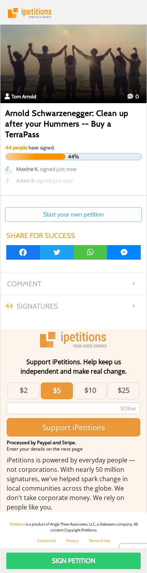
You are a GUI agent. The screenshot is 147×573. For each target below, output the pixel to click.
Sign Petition (73, 561)
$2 (23, 390)
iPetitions (73, 13)
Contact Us (46, 540)
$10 (90, 390)
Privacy (72, 540)
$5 (57, 390)
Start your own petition (73, 214)
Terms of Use (99, 540)
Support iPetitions (73, 427)
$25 (123, 390)
